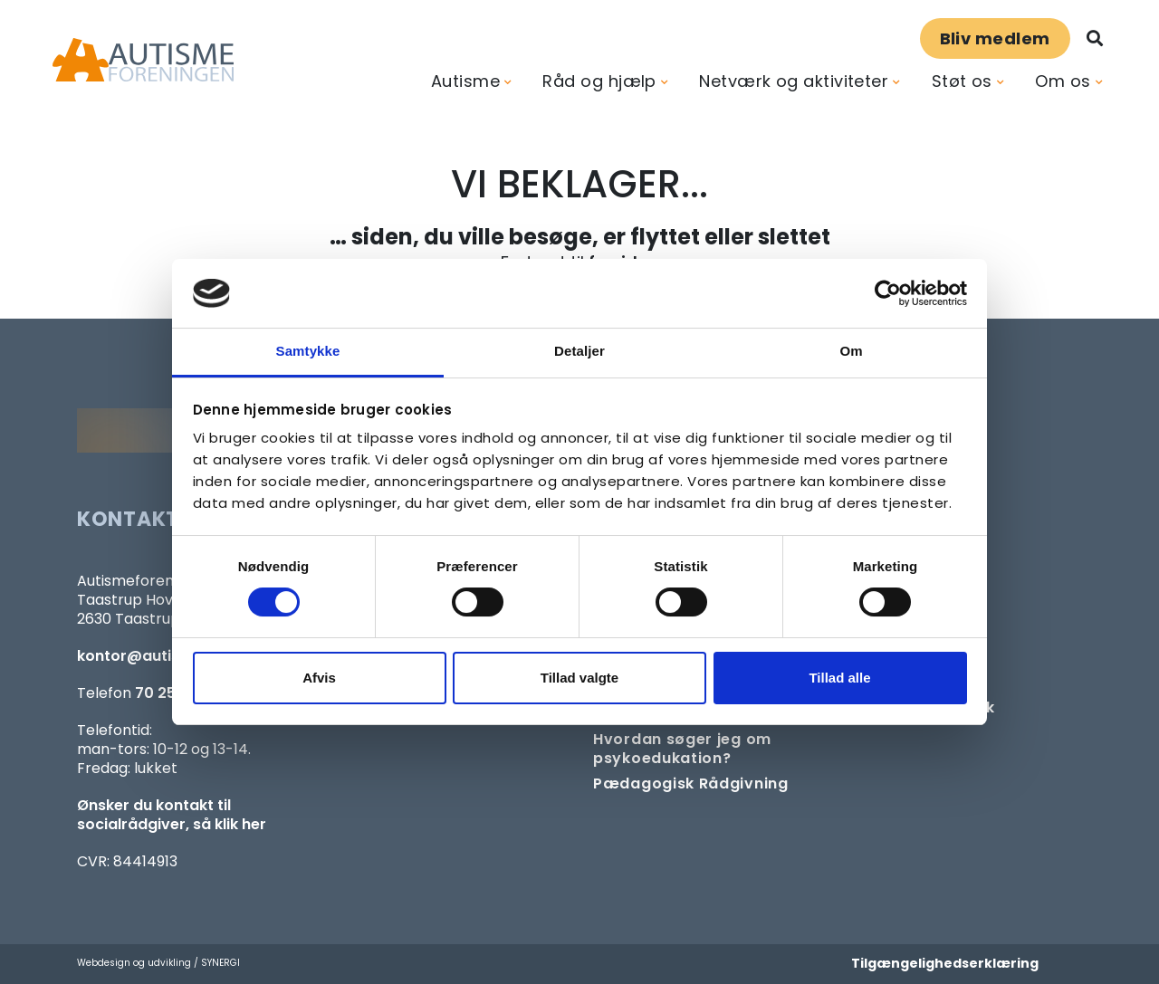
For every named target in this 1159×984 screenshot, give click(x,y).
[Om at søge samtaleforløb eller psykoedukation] (708, 749)
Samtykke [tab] (308, 350)
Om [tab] (850, 350)
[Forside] (143, 60)
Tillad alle (839, 677)
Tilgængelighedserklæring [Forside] (945, 963)
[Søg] (1094, 38)
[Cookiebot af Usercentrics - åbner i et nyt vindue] (888, 293)
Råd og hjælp (599, 81)
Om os (1062, 81)
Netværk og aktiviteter (793, 81)
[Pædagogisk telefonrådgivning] (691, 783)
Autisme (465, 81)
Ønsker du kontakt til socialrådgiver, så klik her (171, 815)
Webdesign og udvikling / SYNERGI (158, 963)
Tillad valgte (579, 677)
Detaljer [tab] (579, 350)
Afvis (319, 677)
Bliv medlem (995, 38)
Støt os (962, 81)
